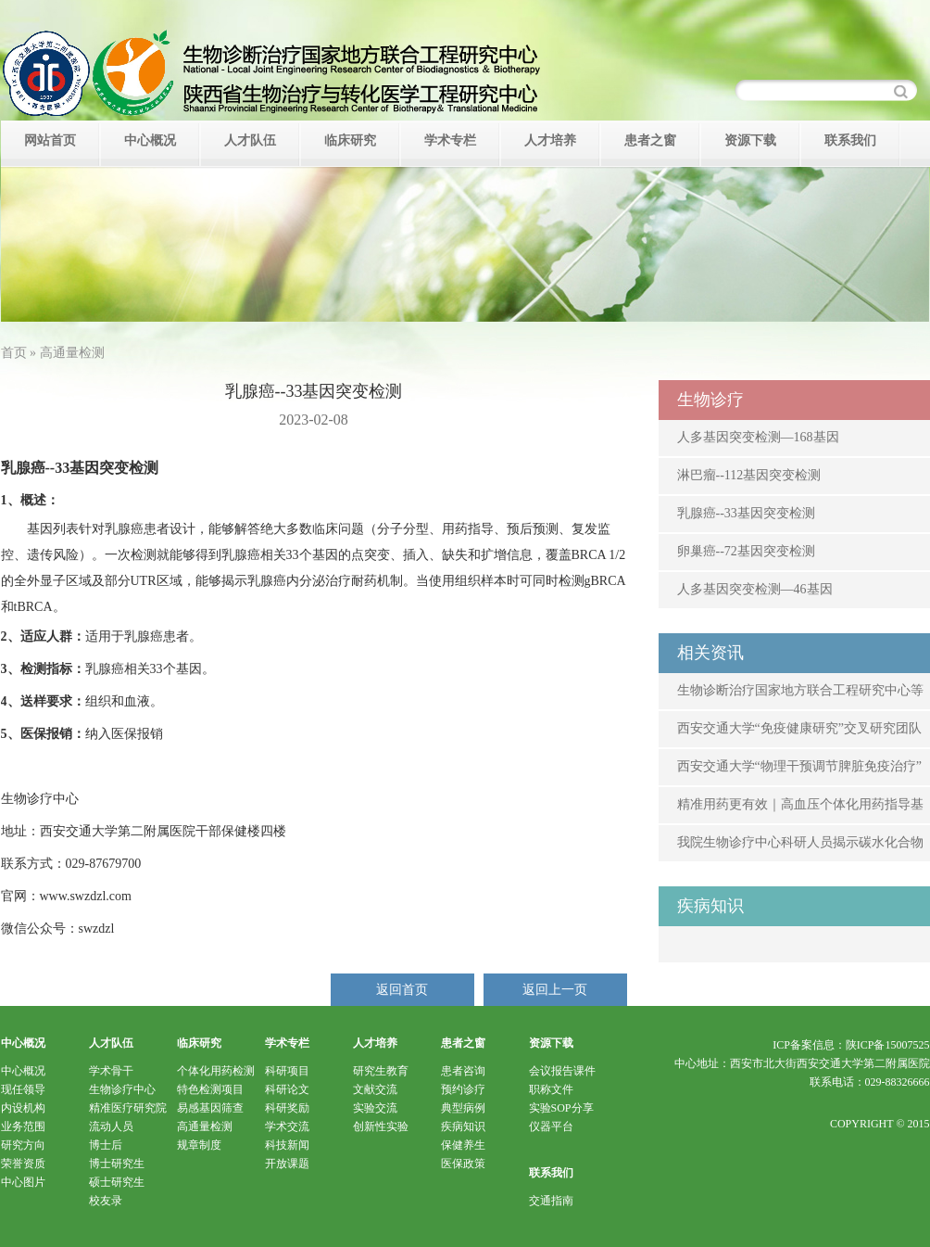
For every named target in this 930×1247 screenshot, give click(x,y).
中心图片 (23, 1182)
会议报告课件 (562, 1070)
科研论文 (287, 1089)
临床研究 (350, 140)
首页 (14, 353)
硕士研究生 (117, 1182)
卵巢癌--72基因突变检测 (746, 551)
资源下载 (750, 140)
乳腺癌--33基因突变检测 (746, 513)
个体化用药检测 (216, 1070)
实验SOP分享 (561, 1107)
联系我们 (850, 140)
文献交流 (375, 1089)
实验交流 (375, 1107)
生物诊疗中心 (122, 1089)
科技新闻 (287, 1145)
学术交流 (287, 1126)
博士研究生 (117, 1163)
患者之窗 (650, 140)
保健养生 (463, 1145)
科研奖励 (287, 1107)
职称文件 (551, 1089)
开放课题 (287, 1163)
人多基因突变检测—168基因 (758, 437)
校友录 (105, 1200)
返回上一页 (554, 990)
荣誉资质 (23, 1163)
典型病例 (463, 1107)
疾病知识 (463, 1126)
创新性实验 (380, 1126)
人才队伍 (250, 140)
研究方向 (23, 1145)
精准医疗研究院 (128, 1107)
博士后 (105, 1145)
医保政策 (463, 1163)
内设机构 (23, 1107)
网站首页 (50, 140)
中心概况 (150, 140)
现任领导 (23, 1089)
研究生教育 (380, 1070)
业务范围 (23, 1126)
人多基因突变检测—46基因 (755, 589)
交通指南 (551, 1200)
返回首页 (402, 990)
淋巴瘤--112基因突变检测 (749, 475)
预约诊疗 (463, 1089)
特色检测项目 (210, 1089)
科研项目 (287, 1070)
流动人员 (111, 1126)
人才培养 (550, 140)
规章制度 (199, 1145)
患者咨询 (463, 1070)
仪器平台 (551, 1126)
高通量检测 (204, 1126)
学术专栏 (450, 140)
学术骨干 (111, 1070)
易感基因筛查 (210, 1107)
